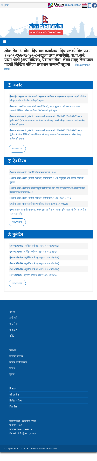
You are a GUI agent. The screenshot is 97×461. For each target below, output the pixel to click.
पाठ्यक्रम (13, 329)
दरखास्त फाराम (16, 356)
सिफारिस (13, 406)
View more (17, 149)
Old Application (73, 5)
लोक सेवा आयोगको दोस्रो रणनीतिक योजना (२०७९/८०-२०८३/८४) (39, 203)
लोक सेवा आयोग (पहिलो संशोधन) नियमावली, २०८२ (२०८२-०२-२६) (41, 198)
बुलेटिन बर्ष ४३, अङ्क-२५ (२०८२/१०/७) (33, 275)
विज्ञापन (12, 388)
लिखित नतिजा (15, 400)
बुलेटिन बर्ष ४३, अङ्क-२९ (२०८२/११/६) (33, 251)
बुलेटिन (12, 335)
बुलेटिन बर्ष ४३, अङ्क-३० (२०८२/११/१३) (34, 245)
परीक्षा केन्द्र (14, 394)
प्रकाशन (12, 350)
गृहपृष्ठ (12, 311)
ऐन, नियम (13, 323)
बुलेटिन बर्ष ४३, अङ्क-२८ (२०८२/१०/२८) (34, 257)
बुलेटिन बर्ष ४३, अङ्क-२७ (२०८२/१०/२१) (34, 263)
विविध (12, 368)
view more (17, 222)
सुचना (12, 374)
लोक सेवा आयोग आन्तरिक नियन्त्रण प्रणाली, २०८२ (33, 172)
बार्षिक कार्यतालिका (18, 362)
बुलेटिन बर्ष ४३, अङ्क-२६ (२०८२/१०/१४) (34, 269)
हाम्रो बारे (13, 317)
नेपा (7, 5)
